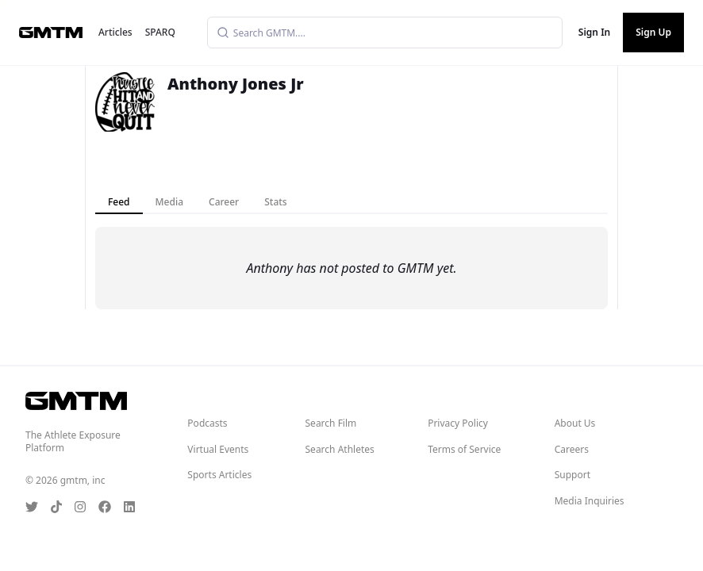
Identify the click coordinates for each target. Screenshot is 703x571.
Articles (115, 32)
